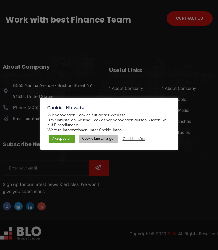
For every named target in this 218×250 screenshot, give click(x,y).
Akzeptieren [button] (61, 138)
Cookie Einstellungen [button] (98, 138)
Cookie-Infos (134, 138)
